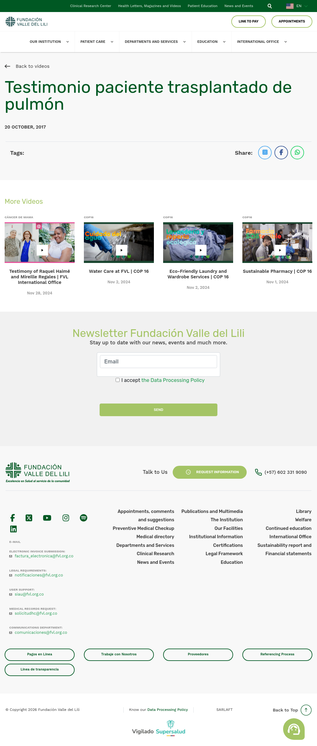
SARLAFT (224, 709)
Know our (158, 709)
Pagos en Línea (39, 654)
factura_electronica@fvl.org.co (44, 556)
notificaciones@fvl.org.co (39, 575)
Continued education (288, 528)
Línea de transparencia (40, 669)
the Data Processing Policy (173, 380)
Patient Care (98, 41)
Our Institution (49, 41)
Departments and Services (158, 41)
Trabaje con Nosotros (119, 654)
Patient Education (202, 6)
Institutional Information (216, 536)
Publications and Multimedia (212, 511)
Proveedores (198, 654)
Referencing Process (277, 654)
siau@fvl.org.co (29, 594)
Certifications (228, 545)
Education (215, 41)
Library (303, 511)
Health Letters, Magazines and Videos (148, 6)
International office (267, 41)
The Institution (227, 520)
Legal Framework (224, 553)
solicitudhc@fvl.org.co (36, 613)
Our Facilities (229, 528)
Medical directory (155, 536)
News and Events (238, 6)
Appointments (291, 21)
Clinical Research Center (89, 6)
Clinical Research (155, 553)
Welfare (303, 520)
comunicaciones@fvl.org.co (41, 632)
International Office (291, 536)
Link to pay (248, 21)
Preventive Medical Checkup (143, 528)
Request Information (209, 472)
